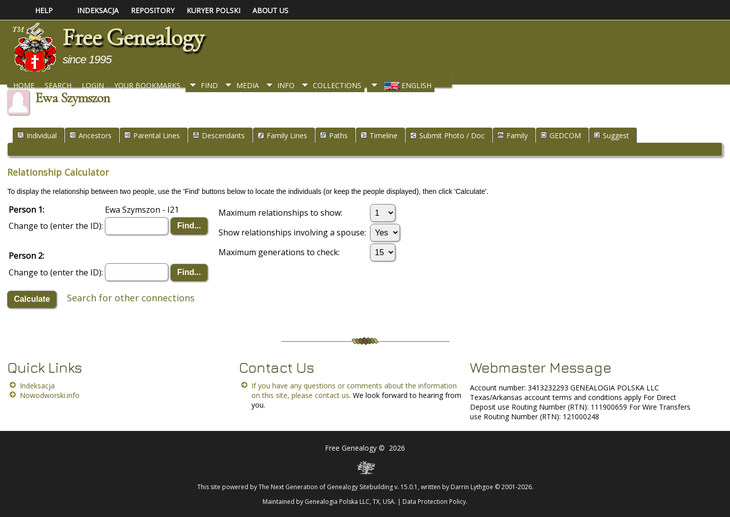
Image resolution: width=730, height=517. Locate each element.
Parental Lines (152, 135)
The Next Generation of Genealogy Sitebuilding (326, 487)
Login (93, 85)
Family (512, 135)
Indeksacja (37, 385)
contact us (332, 395)
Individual (37, 135)
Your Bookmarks (147, 85)
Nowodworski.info (50, 395)
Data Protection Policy (434, 501)
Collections (337, 85)
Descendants (219, 135)
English (406, 85)
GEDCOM (560, 135)
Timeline (378, 135)
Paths (334, 135)
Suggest (611, 135)
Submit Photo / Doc (447, 135)
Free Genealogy (132, 37)
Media (247, 85)
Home (23, 85)
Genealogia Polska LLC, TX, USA (349, 501)
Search (58, 85)
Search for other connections (131, 298)
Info (286, 85)
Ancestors (90, 135)
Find (209, 85)
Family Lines (282, 135)
